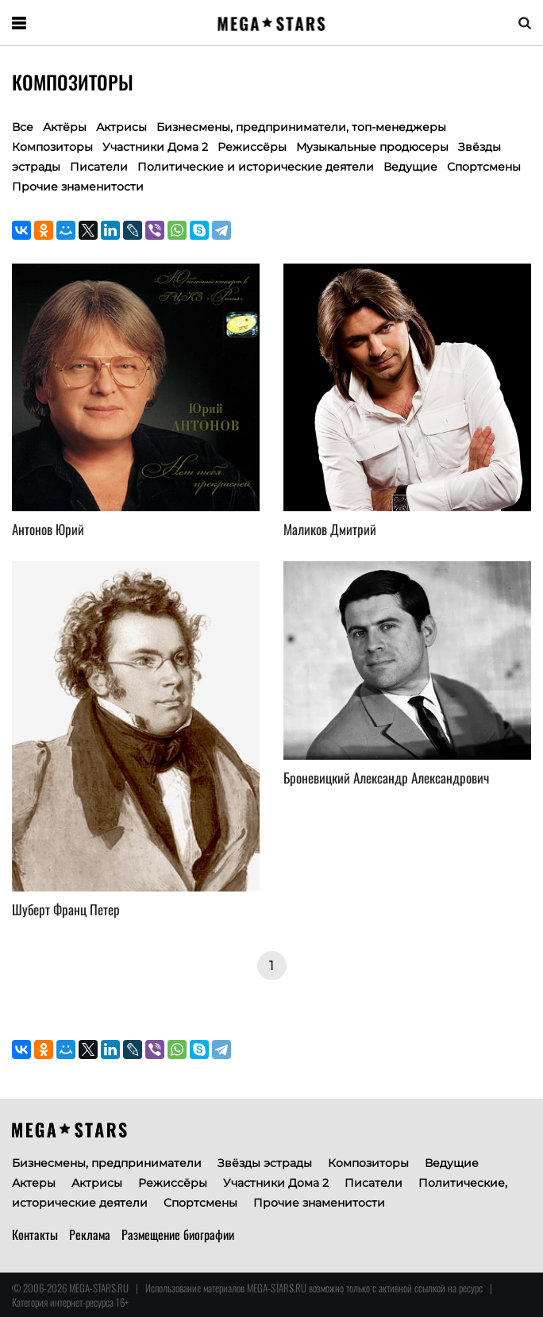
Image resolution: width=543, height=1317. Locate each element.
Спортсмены (484, 167)
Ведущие (410, 167)
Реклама (89, 1234)
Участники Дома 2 (155, 147)
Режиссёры (252, 147)
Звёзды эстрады (265, 1163)
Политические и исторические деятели (255, 167)
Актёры (65, 127)
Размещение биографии (177, 1234)
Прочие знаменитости (78, 186)
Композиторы (368, 1163)
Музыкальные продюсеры (372, 147)
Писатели (99, 167)
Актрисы (121, 127)
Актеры (34, 1183)
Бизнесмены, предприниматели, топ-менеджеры (301, 127)
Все (22, 127)
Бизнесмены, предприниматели (107, 1163)
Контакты (35, 1234)
